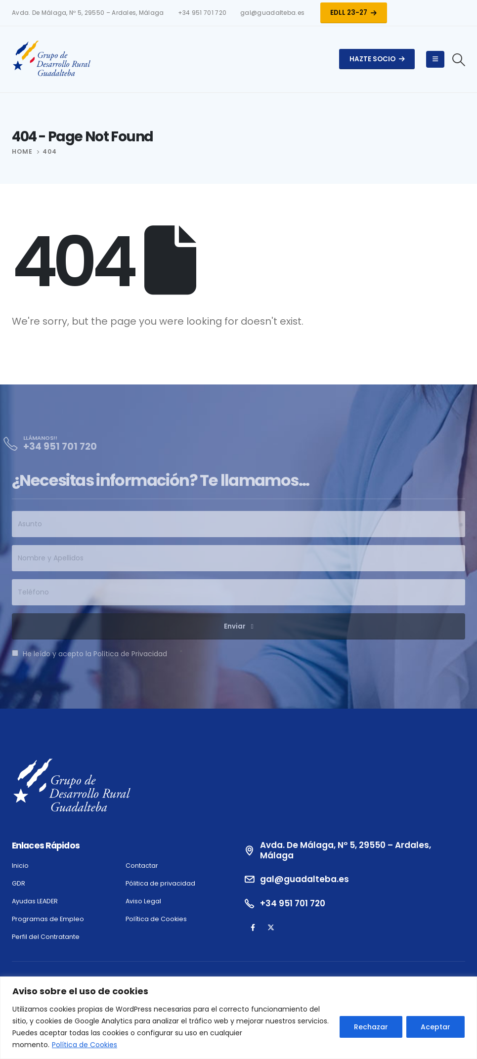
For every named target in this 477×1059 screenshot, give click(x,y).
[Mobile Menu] (435, 59)
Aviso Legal (143, 901)
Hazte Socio (377, 59)
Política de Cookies (84, 1045)
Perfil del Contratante (46, 936)
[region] (238, 1017)
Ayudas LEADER (35, 901)
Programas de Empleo (48, 919)
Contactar (142, 865)
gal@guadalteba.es (272, 13)
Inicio (20, 865)
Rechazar (371, 1027)
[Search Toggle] (459, 59)
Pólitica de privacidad (160, 883)
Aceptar (435, 1027)
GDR (18, 883)
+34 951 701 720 (202, 13)
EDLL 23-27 (353, 12)
